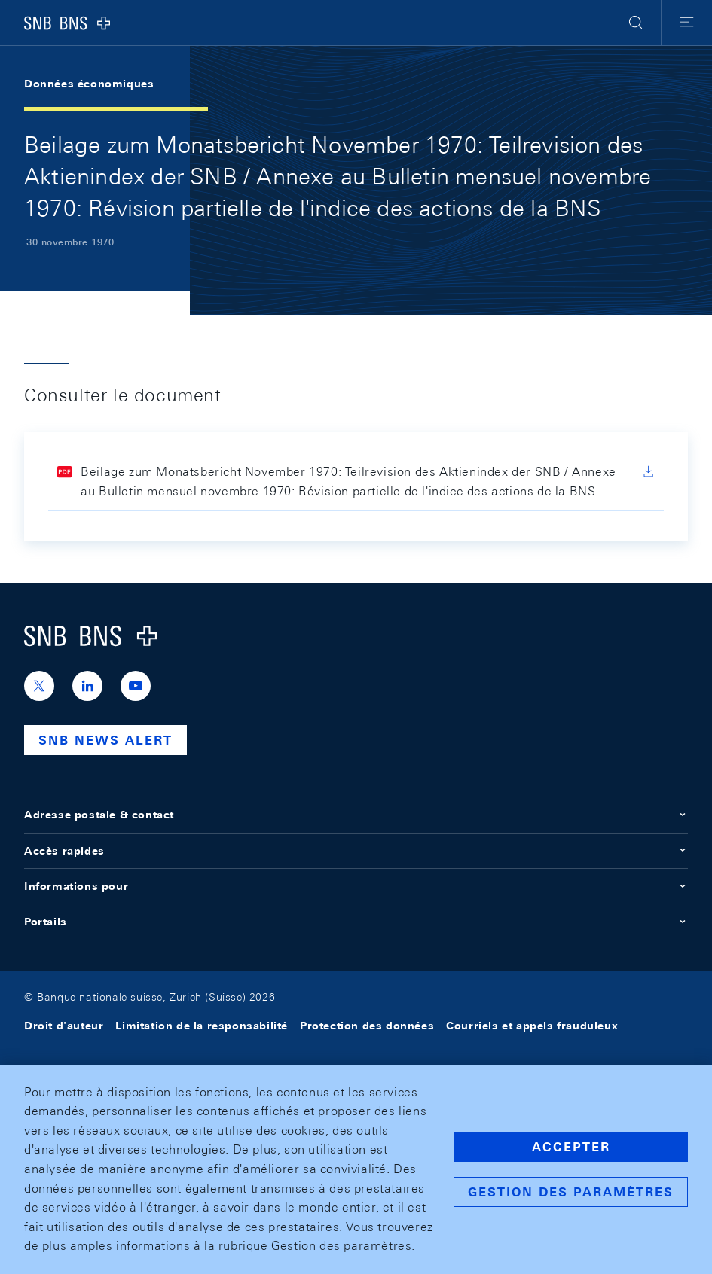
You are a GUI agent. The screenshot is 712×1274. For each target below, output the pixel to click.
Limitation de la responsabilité (201, 1025)
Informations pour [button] (356, 886)
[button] (635, 22)
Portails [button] (356, 921)
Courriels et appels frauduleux (532, 1025)
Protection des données (367, 1025)
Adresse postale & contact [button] (356, 814)
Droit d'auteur (63, 1025)
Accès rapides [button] (356, 851)
